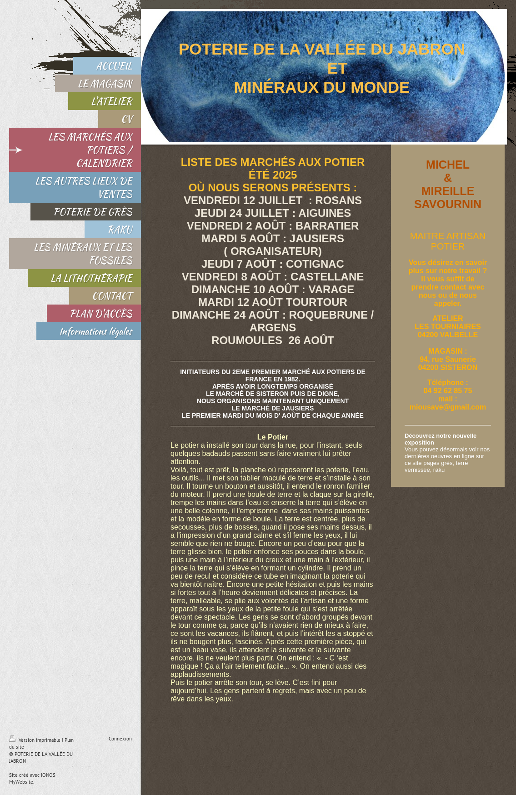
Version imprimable (35, 740)
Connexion (120, 738)
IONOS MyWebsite (32, 778)
